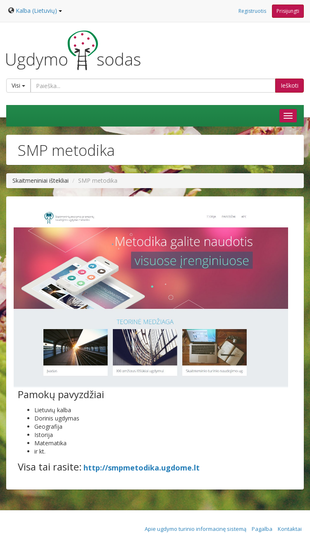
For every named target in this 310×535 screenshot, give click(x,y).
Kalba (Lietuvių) (39, 10)
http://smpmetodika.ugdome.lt (141, 468)
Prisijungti (288, 10)
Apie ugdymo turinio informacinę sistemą (195, 529)
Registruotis (252, 10)
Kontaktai (290, 529)
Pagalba (262, 529)
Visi (18, 85)
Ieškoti (289, 85)
